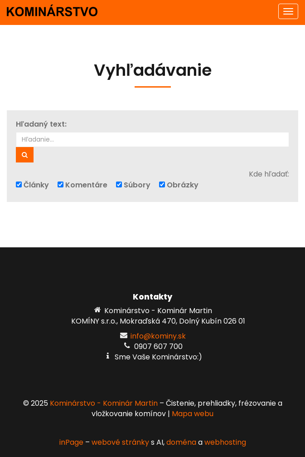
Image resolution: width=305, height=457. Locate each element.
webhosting (225, 442)
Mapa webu (192, 413)
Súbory (133, 185)
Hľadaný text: (41, 124)
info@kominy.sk (158, 336)
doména (181, 442)
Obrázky (178, 185)
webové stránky (120, 442)
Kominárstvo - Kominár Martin (104, 403)
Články (32, 185)
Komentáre (82, 185)
